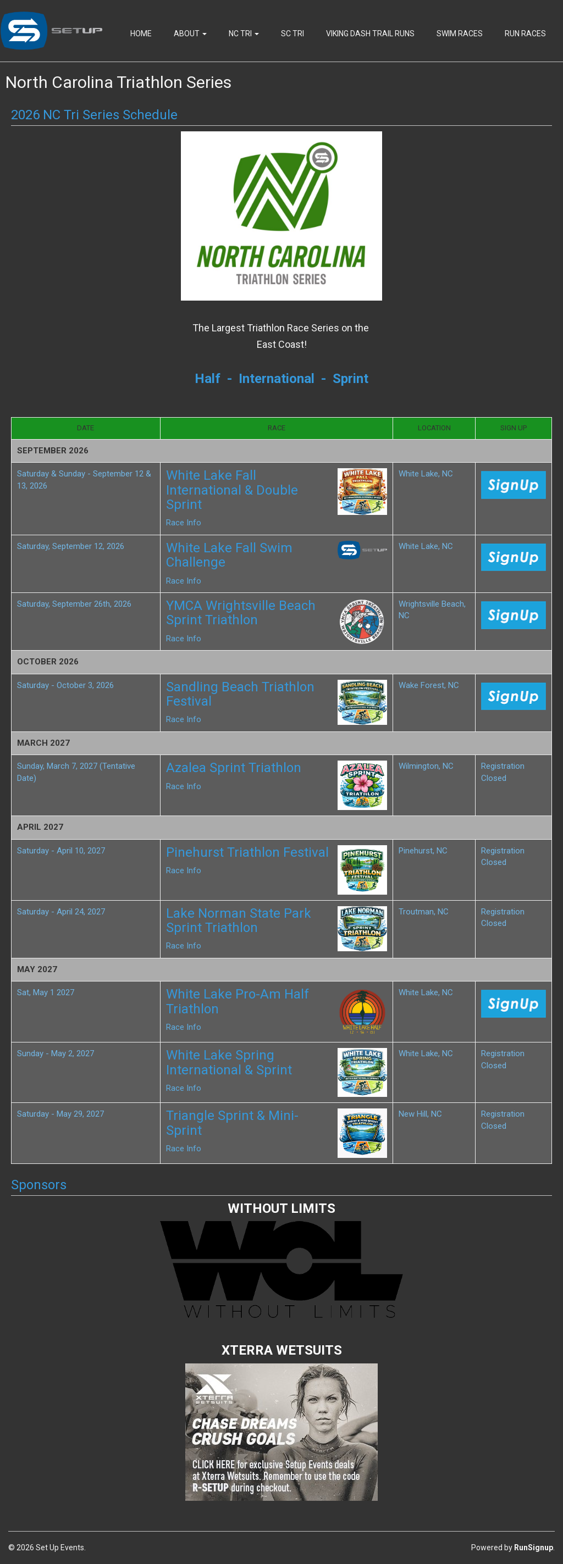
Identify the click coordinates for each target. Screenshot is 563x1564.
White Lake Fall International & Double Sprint (232, 490)
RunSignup (533, 1547)
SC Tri (292, 33)
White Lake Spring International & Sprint (229, 1062)
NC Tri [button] (244, 33)
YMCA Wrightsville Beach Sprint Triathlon (241, 613)
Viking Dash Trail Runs (370, 33)
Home (141, 33)
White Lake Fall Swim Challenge (229, 555)
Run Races (525, 33)
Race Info (183, 523)
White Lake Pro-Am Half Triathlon (237, 1001)
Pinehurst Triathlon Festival (247, 852)
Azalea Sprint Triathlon (233, 767)
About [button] (190, 33)
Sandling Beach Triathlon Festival (240, 694)
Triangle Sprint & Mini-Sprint (232, 1123)
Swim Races (460, 33)
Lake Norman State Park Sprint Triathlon (238, 920)
